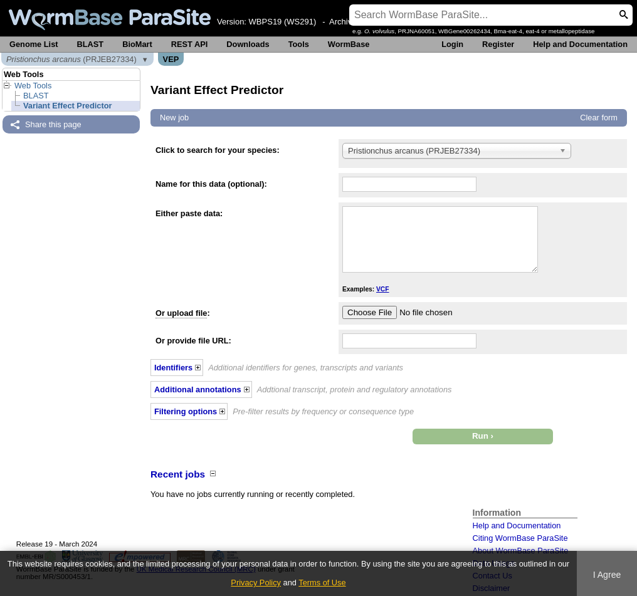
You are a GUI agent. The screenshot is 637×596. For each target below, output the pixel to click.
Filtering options (185, 411)
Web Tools (32, 85)
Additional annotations (197, 389)
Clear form (599, 117)
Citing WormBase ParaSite (520, 538)
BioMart (137, 44)
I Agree (607, 575)
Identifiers (173, 367)
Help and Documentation (580, 44)
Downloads (247, 44)
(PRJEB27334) (71, 59)
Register (498, 44)
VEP (171, 59)
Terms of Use (321, 582)
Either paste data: (189, 213)
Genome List (33, 44)
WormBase (349, 44)
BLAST (90, 44)
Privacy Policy (256, 582)
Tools (298, 44)
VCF (382, 289)
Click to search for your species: (217, 150)
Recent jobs (177, 474)
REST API (189, 44)
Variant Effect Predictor (67, 105)
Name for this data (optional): (211, 184)
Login (452, 44)
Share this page (53, 124)
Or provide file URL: (193, 340)
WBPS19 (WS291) (283, 21)
